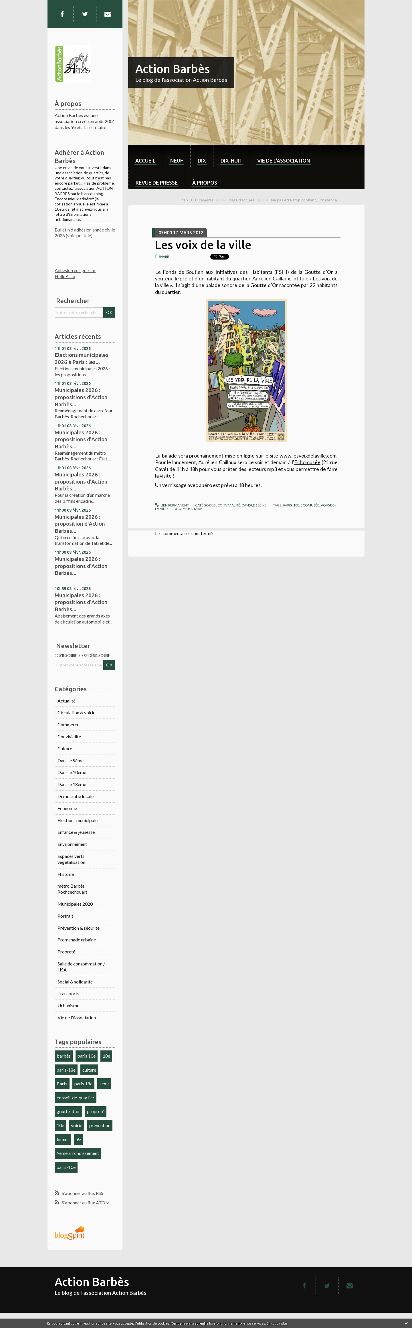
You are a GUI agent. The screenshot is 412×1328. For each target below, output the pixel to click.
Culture (65, 748)
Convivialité (69, 736)
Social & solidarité (75, 981)
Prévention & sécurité (79, 928)
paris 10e (87, 1055)
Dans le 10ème (72, 772)
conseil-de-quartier (75, 1097)
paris (287, 505)
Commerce (68, 724)
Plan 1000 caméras (197, 199)
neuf (176, 160)
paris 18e (83, 1083)
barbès (64, 1055)
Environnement (72, 844)
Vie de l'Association (77, 1017)
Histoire (66, 874)
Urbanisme (68, 1005)
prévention (99, 1125)
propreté (95, 1111)
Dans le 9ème (71, 760)
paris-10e (66, 1167)
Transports (68, 993)
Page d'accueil (241, 199)
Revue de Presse (157, 182)
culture (89, 1069)
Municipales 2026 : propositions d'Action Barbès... (81, 397)
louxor (63, 1139)
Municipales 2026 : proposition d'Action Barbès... (80, 524)
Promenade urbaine (77, 939)
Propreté (66, 951)
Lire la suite (95, 127)
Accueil (145, 160)
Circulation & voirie (76, 712)
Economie (67, 808)
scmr (104, 1083)
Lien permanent (172, 505)
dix (202, 160)
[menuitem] (145, 156)
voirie (76, 1125)
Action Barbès (172, 68)
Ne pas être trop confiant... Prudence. (304, 199)
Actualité (67, 700)
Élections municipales (79, 820)
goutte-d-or (68, 1111)
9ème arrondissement (78, 1153)
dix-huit (232, 160)
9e (78, 1139)
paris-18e (66, 1069)
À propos (204, 182)
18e (106, 1055)
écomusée (310, 505)
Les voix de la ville (203, 244)
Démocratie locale (76, 796)
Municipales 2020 (75, 904)
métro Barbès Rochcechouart (72, 888)
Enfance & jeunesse (76, 832)
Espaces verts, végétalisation (71, 859)
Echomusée (307, 462)
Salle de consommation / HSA (81, 966)
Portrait (65, 916)
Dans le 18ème (72, 784)
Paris (62, 1083)
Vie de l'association (283, 160)
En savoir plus (277, 1323)
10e (60, 1125)
